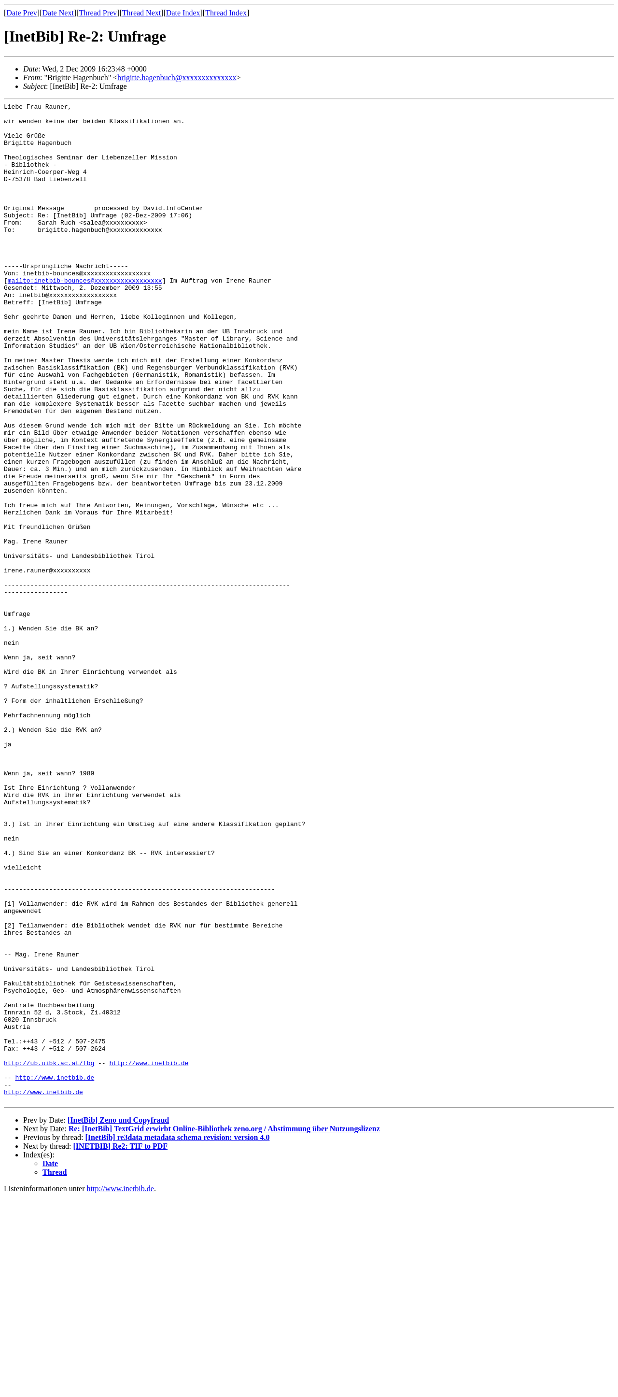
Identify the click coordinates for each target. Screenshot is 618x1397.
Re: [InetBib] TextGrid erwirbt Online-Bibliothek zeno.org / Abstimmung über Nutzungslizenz (224, 1329)
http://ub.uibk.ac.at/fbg (49, 1255)
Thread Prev (98, 13)
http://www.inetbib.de (148, 1255)
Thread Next (141, 13)
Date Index (183, 13)
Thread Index (226, 13)
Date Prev (21, 13)
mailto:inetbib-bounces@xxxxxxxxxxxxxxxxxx (85, 316)
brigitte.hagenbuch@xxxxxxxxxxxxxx (176, 77)
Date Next (58, 13)
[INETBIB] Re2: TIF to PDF (120, 1346)
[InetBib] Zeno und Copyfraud (118, 1320)
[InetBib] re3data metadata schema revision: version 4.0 (177, 1337)
